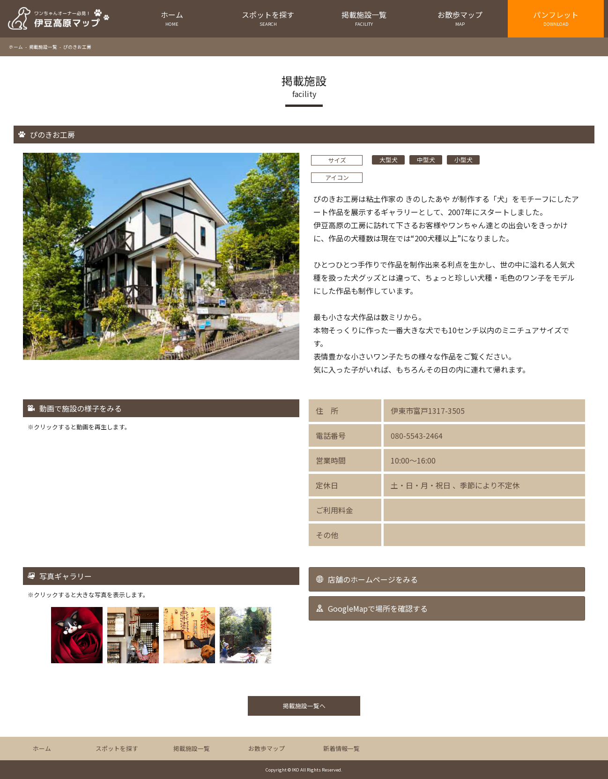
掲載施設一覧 (364, 18)
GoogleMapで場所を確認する (378, 608)
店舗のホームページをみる (373, 579)
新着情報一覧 (341, 748)
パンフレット (556, 18)
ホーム (172, 18)
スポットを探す (268, 18)
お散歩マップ (460, 18)
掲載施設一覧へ (304, 705)
